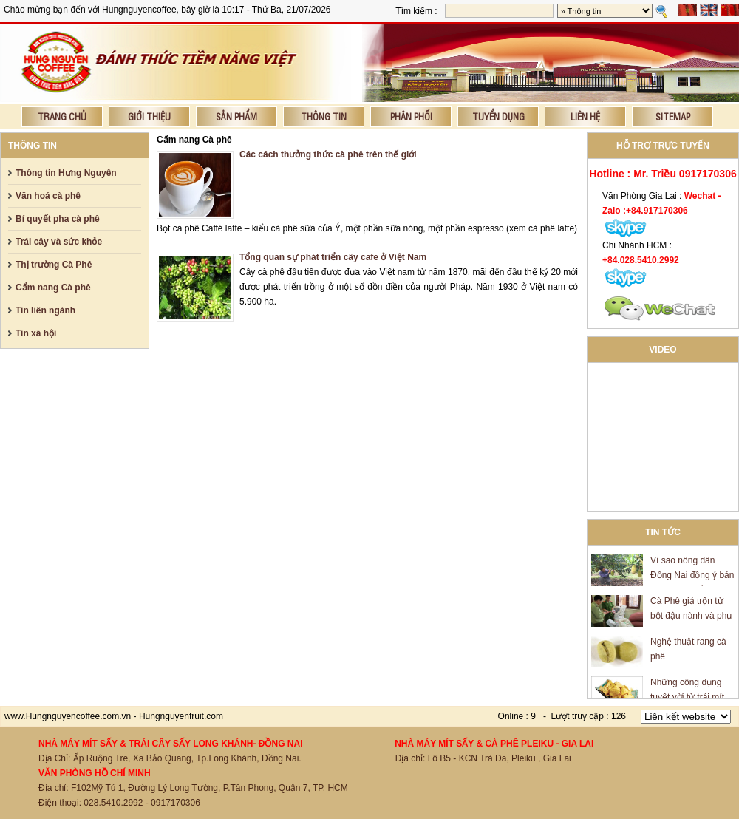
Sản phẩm (236, 116)
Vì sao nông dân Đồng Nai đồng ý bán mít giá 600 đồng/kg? (692, 577)
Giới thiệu (149, 116)
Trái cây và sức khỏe (59, 242)
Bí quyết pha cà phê (58, 219)
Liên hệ (585, 116)
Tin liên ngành (45, 310)
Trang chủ (62, 116)
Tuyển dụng (498, 116)
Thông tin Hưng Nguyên (66, 173)
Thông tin (324, 116)
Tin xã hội (36, 333)
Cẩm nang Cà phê (53, 287)
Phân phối (411, 116)
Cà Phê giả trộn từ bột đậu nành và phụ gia (691, 618)
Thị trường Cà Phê (54, 264)
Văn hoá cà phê (48, 196)
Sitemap (672, 116)
